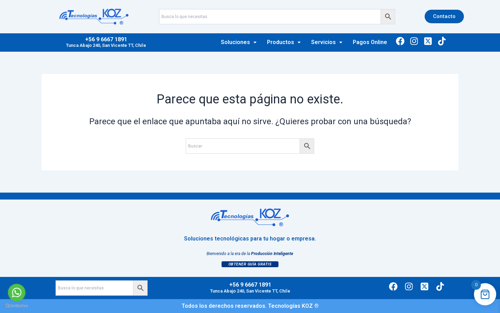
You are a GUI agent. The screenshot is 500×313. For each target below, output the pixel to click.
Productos (284, 42)
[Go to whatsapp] (16, 292)
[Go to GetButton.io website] (17, 306)
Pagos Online (370, 42)
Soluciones (239, 42)
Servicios (326, 42)
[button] (239, 42)
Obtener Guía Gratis (250, 264)
